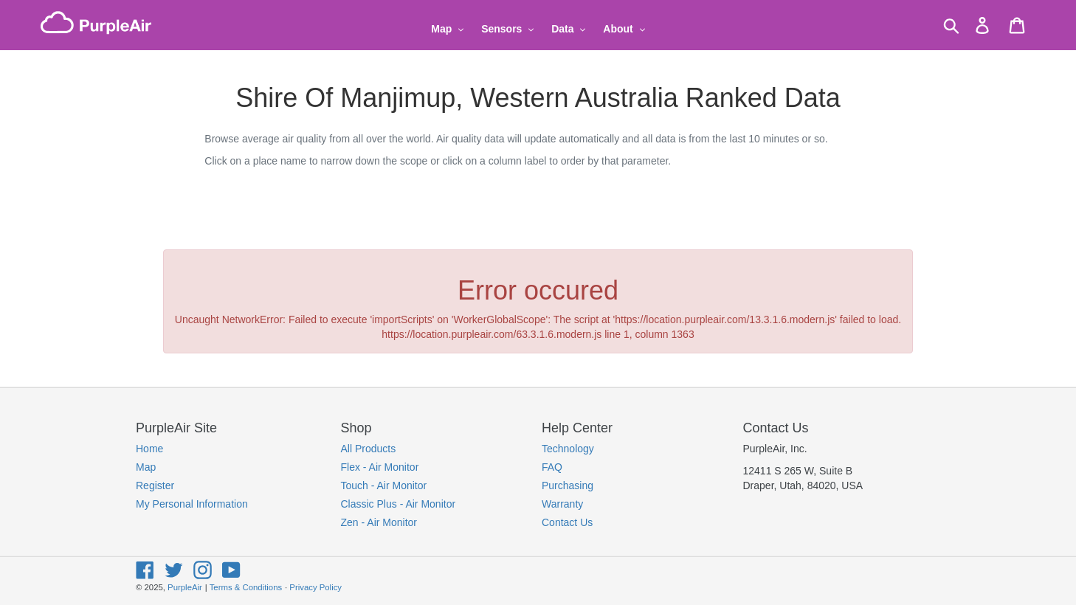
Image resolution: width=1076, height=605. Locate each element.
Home (149, 448)
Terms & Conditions (246, 587)
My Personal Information (192, 504)
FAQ (552, 467)
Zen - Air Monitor (379, 522)
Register (155, 485)
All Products (368, 448)
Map (146, 467)
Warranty (562, 504)
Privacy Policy (315, 587)
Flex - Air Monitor (380, 467)
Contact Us (567, 522)
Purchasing (567, 485)
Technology (568, 448)
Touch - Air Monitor (384, 485)
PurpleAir (185, 587)
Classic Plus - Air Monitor (398, 504)
